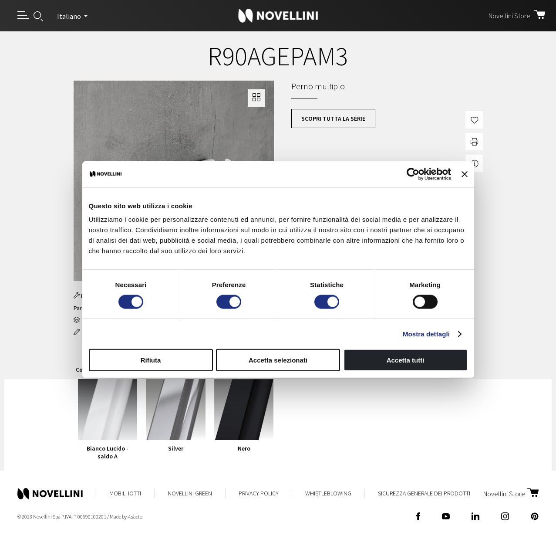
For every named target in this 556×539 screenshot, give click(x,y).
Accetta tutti (406, 360)
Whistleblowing (328, 493)
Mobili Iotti (125, 493)
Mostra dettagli (426, 333)
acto (135, 516)
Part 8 (81, 308)
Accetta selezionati (278, 360)
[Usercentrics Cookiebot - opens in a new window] (413, 173)
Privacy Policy (259, 493)
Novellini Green (190, 493)
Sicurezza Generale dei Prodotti (424, 493)
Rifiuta (151, 360)
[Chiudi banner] (465, 174)
